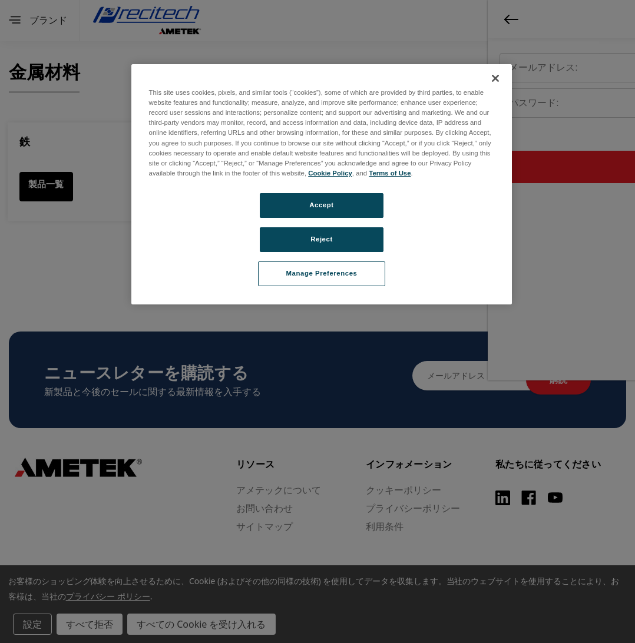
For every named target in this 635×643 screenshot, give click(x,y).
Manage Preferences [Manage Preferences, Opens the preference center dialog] (322, 273)
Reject (321, 239)
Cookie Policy (330, 173)
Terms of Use (390, 173)
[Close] (495, 78)
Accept (321, 204)
